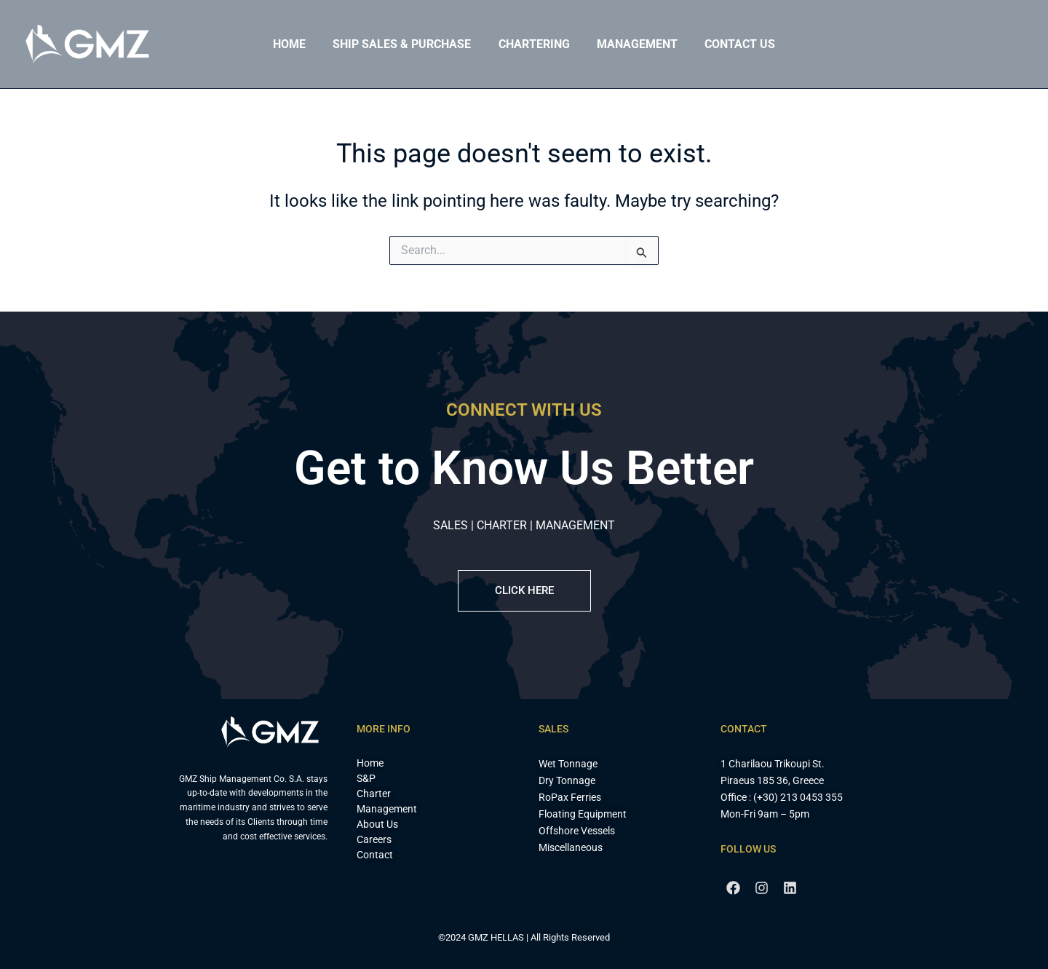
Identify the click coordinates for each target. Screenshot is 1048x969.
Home (297, 44)
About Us (377, 824)
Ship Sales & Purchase (406, 44)
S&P (366, 778)
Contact (375, 855)
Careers (374, 839)
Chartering (534, 44)
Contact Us (732, 44)
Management (633, 44)
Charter (374, 793)
